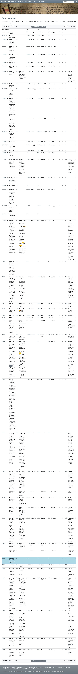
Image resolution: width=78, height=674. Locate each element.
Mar (10, 270)
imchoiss (21, 455)
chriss (12, 456)
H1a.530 (28, 491)
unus (12, 232)
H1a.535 (28, 550)
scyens (12, 197)
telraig (12, 271)
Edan (10, 71)
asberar (21, 478)
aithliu (69, 510)
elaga (32, 98)
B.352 (17, 315)
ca (9, 207)
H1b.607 (38, 320)
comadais (11, 445)
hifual (24, 574)
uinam (10, 306)
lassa (69, 521)
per (12, 298)
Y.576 (3, 276)
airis (69, 582)
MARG (24, 226)
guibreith (70, 361)
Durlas (10, 632)
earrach (43, 131)
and (13, 208)
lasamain (11, 521)
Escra (10, 145)
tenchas (21, 348)
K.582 (49, 220)
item (10, 623)
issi (68, 446)
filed (10, 474)
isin (24, 247)
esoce (13, 185)
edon (10, 196)
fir (71, 291)
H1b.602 (38, 276)
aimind (10, 525)
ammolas (70, 652)
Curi (10, 406)
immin (69, 457)
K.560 (49, 35)
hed (11, 396)
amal (69, 442)
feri (10, 311)
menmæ (11, 157)
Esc (10, 150)
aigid (71, 357)
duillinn (10, 481)
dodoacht (11, 405)
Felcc (69, 320)
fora (20, 367)
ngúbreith (11, 361)
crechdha (11, 439)
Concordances (28, 1)
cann (24, 160)
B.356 (17, 334)
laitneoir (21, 284)
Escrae (10, 177)
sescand (21, 170)
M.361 (66, 550)
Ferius (20, 308)
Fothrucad (11, 578)
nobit (13, 442)
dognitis (13, 447)
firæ (10, 389)
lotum (10, 598)
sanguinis (11, 226)
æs (10, 178)
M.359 (66, 518)
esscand (70, 160)
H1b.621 (38, 564)
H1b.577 (38, 39)
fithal (13, 336)
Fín (20, 303)
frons (13, 71)
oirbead (21, 323)
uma (10, 181)
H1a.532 (28, 507)
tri (22, 351)
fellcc (72, 327)
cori (23, 632)
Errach (10, 131)
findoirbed (21, 327)
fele (12, 641)
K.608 (49, 649)
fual (13, 574)
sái (23, 654)
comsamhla (70, 282)
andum (13, 200)
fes (10, 619)
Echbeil (13, 415)
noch (10, 535)
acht (13, 119)
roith (69, 625)
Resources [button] (34, 1)
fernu (69, 463)
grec (20, 250)
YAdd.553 (4, 39)
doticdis (11, 412)
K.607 (49, 638)
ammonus (23, 250)
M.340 (66, 71)
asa (11, 574)
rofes (12, 371)
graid (14, 473)
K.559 (49, 31)
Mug (13, 623)
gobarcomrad (12, 114)
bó (9, 339)
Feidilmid (33, 543)
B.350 (17, 303)
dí (23, 478)
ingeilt (12, 416)
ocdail (71, 168)
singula (10, 299)
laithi (10, 394)
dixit (12, 613)
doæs (69, 585)
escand (10, 163)
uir (11, 292)
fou (14, 608)
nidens (10, 203)
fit (12, 294)
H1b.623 (38, 578)
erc (10, 391)
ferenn (72, 450)
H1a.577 (28, 317)
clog (11, 217)
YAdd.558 (4, 71)
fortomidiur (12, 384)
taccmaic (70, 460)
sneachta (70, 462)
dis (10, 237)
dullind (20, 480)
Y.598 (3, 610)
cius (70, 436)
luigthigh (70, 617)
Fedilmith (43, 543)
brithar (72, 370)
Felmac (11, 638)
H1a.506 (28, 117)
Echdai (13, 418)
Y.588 (3, 491)
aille (22, 239)
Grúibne (23, 613)
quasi (10, 55)
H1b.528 (38, 220)
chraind (11, 313)
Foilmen (11, 507)
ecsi (10, 647)
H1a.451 (28, 220)
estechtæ (11, 218)
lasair (14, 535)
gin (13, 32)
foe (21, 606)
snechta (11, 462)
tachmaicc (21, 462)
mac (10, 382)
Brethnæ (11, 165)
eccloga (11, 100)
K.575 (49, 152)
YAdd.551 (4, 31)
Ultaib (10, 408)
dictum (10, 538)
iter (13, 392)
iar (14, 358)
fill (11, 328)
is (13, 111)
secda (23, 546)
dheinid (69, 524)
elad (32, 66)
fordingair (21, 343)
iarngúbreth (22, 361)
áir (10, 360)
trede (69, 343)
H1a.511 (28, 159)
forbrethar (11, 364)
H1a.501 (28, 62)
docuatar (70, 573)
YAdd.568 (4, 159)
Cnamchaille (12, 622)
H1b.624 (38, 610)
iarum (72, 225)
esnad (32, 118)
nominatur (11, 168)
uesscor (11, 562)
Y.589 (3, 497)
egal (42, 32)
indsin (20, 595)
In (24, 617)
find (73, 326)
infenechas (21, 374)
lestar (10, 160)
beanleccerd (71, 75)
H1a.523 (28, 308)
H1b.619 (38, 550)
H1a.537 (28, 564)
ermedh (53, 39)
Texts (23, 1)
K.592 (49, 341)
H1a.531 (28, 497)
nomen (70, 163)
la (23, 170)
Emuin (20, 220)
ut (9, 193)
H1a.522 (28, 303)
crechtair (21, 437)
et (24, 172)
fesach (12, 620)
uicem (10, 436)
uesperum (70, 554)
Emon (10, 220)
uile (12, 608)
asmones (70, 252)
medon (69, 172)
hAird (10, 418)
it (72, 227)
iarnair (20, 360)
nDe (10, 377)
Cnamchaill (11, 612)
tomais (13, 41)
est (13, 267)
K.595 (49, 471)
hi (70, 250)
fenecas (72, 373)
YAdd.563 (4, 131)
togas (10, 63)
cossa (71, 595)
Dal (10, 422)
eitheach (33, 54)
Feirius (10, 308)
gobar (10, 101)
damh (10, 486)
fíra (20, 351)
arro (69, 242)
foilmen (32, 507)
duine (11, 357)
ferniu (12, 449)
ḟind (23, 513)
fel (14, 640)
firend (32, 432)
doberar (21, 522)
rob (20, 239)
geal (23, 363)
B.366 (17, 543)
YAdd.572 (4, 205)
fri (14, 476)
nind (73, 599)
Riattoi (12, 422)
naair (69, 360)
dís (10, 484)
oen (71, 226)
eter (10, 47)
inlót (11, 596)
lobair (13, 585)
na (13, 125)
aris (71, 279)
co (11, 210)
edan (32, 71)
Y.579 (3, 315)
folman (21, 508)
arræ (13, 386)
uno (13, 222)
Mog (23, 625)
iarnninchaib (12, 367)
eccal (32, 32)
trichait (10, 211)
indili (10, 443)
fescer (42, 550)
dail (14, 146)
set (71, 259)
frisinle (71, 285)
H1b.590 (38, 150)
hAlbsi (10, 421)
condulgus (71, 374)
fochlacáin (11, 487)
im (11, 433)
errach (32, 131)
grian (10, 539)
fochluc (69, 486)
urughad (11, 133)
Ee (9, 185)
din (20, 162)
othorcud (70, 581)
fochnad (32, 518)
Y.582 (3, 331)
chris (69, 456)
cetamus (11, 347)
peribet (13, 625)
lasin (14, 284)
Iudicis (20, 337)
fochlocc (33, 471)
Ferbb (69, 341)
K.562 (49, 46)
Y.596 (3, 568)
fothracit (70, 589)
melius (10, 588)
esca (32, 206)
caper (13, 104)
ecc (12, 214)
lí (20, 651)
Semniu (11, 425)
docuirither (21, 357)
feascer (53, 550)
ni (13, 247)
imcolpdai (70, 435)
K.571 (49, 131)
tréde (24, 341)
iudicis (10, 336)
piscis (11, 187)
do (12, 155)
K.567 (49, 83)
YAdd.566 (4, 150)
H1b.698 (38, 315)
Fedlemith (53, 543)
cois (10, 453)
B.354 (17, 320)
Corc (12, 616)
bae (14, 408)
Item (20, 625)
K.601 (49, 550)
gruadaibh (11, 358)
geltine (10, 526)
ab (14, 177)
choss (20, 166)
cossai (69, 574)
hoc (14, 297)
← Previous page (35, 26)
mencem (11, 586)
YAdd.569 (4, 177)
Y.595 (3, 564)
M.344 (66, 276)
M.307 (66, 220)
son (10, 536)
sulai (10, 395)
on (13, 276)
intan (10, 591)
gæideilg (21, 287)
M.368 (66, 649)
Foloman (21, 507)
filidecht (11, 645)
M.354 (66, 432)
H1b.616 (38, 507)
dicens (10, 630)
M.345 (66, 303)
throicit (12, 604)
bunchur (70, 321)
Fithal (10, 335)
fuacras (11, 655)
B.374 (17, 649)
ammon (20, 247)
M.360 (66, 543)
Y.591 (3, 518)
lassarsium (21, 535)
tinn (11, 74)
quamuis (11, 297)
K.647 (49, 379)
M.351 (66, 334)
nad (14, 363)
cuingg (10, 239)
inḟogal (20, 505)
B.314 (17, 220)
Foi (10, 610)
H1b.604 (38, 308)
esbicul (52, 141)
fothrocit (23, 602)
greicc (69, 253)
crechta (22, 439)
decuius (70, 77)
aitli (24, 510)
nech (10, 60)
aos (13, 206)
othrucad (11, 581)
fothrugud (21, 601)
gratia (20, 450)
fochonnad (21, 532)
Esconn (69, 159)
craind (69, 313)
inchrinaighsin (71, 528)
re (12, 492)
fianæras (70, 651)
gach (10, 492)
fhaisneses (21, 495)
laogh (13, 337)
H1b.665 (38, 379)
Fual (10, 568)
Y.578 (3, 308)
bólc (20, 355)
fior (31, 379)
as (11, 142)
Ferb (10, 341)
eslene (13, 215)
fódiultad (21, 222)
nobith (72, 442)
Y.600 (3, 649)
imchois (71, 452)
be (69, 620)
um (13, 126)
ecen (69, 246)
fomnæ (11, 154)
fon (12, 389)
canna (20, 173)
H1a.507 (28, 131)
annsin (10, 494)
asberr (10, 480)
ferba (12, 363)
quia (12, 35)
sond (10, 49)
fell (42, 317)
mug (72, 623)
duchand (11, 121)
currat (10, 301)
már (24, 348)
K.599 (49, 518)
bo (71, 345)
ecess (10, 643)
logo (13, 105)
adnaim (13, 591)
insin (20, 604)
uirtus (10, 295)
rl (10, 429)
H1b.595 (38, 189)
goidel (71, 287)
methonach (11, 50)
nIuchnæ (13, 399)
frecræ (43, 491)
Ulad (14, 425)
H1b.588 (38, 141)
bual (10, 570)
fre (73, 491)
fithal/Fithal (33, 335)
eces (69, 643)
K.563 (49, 54)
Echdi (10, 401)
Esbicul (10, 141)
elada (42, 98)
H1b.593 (38, 145)
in (72, 226)
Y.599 (3, 638)
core (14, 145)
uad (12, 640)
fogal (42, 497)
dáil (20, 165)
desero (10, 67)
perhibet (70, 626)
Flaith (10, 261)
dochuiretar (70, 355)
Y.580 (3, 317)
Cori (10, 428)
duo (20, 255)
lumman (11, 513)
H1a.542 (28, 649)
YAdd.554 (4, 46)
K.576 (49, 159)
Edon (10, 189)
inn (73, 163)
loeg (71, 337)
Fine (10, 276)
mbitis (10, 424)
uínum (20, 306)
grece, (10, 104)
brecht (10, 654)
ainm (10, 123)
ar (12, 108)
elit (31, 62)
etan (23, 77)
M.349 (66, 320)
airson (69, 536)
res (10, 44)
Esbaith (11, 89)
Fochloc (11, 471)
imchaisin (11, 195)
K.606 (49, 610)
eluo (13, 66)
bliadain (70, 483)
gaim (14, 539)
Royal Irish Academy (37, 671)
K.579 (49, 189)
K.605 (49, 578)
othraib (69, 584)
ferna (10, 463)
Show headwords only (6, 22)
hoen (20, 225)
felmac (32, 638)
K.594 (49, 432)
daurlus (70, 632)
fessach (22, 620)
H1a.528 (28, 432)
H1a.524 (28, 320)
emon (10, 223)
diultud (69, 223)
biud (12, 559)
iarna (72, 360)
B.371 (17, 610)
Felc (10, 320)
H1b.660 (38, 317)
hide (20, 529)
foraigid (21, 358)
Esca (10, 206)
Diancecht (21, 72)
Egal (10, 32)
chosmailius (21, 476)
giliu (13, 532)
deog (13, 315)
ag (12, 146)
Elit (10, 62)
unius (10, 225)
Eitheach (11, 54)
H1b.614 (38, 491)
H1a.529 (28, 471)
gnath (10, 282)
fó (21, 619)
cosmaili (11, 242)
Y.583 (3, 334)
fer (14, 292)
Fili (10, 649)
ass (10, 267)
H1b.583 (38, 83)
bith (13, 264)
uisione (13, 565)
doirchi (10, 110)
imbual (70, 575)
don (22, 510)
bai (11, 414)
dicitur (20, 77)
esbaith (43, 89)
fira (69, 353)
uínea (20, 279)
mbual (11, 575)
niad (10, 435)
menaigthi (70, 240)
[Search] (68, 2)
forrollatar (11, 326)
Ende (10, 152)
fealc (52, 320)
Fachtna (12, 381)
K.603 (49, 564)
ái (10, 641)
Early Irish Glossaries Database (8, 1)
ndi (14, 242)
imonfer (22, 459)
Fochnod (11, 518)
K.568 (49, 88)
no (9, 72)
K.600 (49, 543)
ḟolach (20, 500)
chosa (14, 592)
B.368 (17, 564)
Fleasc (10, 331)
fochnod (43, 518)
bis (12, 160)
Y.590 (3, 507)
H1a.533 (28, 518)
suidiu (69, 481)
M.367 (66, 638)
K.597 (49, 497)
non (10, 197)
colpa (13, 433)
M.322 (66, 159)
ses (12, 310)
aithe (10, 58)
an (14, 126)
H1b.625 (38, 638)
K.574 (49, 150)
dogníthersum (22, 503)
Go (76, 1)
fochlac (43, 471)
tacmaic (11, 460)
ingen (23, 71)
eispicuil (32, 141)
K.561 (49, 39)
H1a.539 (28, 578)
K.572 (49, 141)
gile (23, 531)
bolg (11, 354)
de (24, 74)
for (12, 58)
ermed (32, 39)
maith (13, 545)
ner (10, 134)
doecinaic (22, 466)
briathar (11, 370)
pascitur (13, 37)
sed (23, 253)
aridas (12, 42)
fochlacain (11, 478)
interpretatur (12, 230)
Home (19, 1)
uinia (10, 281)
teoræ (10, 388)
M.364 (66, 568)
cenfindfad (21, 514)
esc (31, 150)
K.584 (49, 276)
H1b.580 (38, 62)
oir (12, 452)
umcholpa (23, 433)
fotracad (33, 578)
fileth (69, 474)
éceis (20, 640)
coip (10, 606)
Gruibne (11, 614)
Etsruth (11, 46)
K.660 (49, 315)
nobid (23, 442)
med (10, 41)
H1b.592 (38, 159)
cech (69, 492)
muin (20, 235)
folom (20, 513)
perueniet (11, 629)
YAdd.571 (4, 189)
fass (10, 373)
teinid (10, 524)
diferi (20, 311)
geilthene (70, 526)
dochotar (21, 573)
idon (10, 190)
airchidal (11, 240)
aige (12, 33)
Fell (10, 317)
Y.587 (3, 471)
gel (14, 361)
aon (10, 210)
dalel (69, 229)
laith (10, 263)
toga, (10, 85)
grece (13, 227)
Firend (10, 432)
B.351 (17, 308)
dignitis (11, 125)
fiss (23, 289)
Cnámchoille (22, 623)
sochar (13, 395)
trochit (23, 604)
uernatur (11, 137)
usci (10, 148)
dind (69, 250)
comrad (11, 102)
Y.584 (3, 341)
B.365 (17, 518)
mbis (10, 146)
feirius (32, 308)
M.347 (66, 315)
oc (24, 163)
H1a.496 (28, 31)
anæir (24, 649)
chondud (13, 519)
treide (10, 343)
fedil (10, 545)
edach (52, 83)
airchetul (21, 78)
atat (13, 207)
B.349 (17, 276)
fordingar (70, 344)
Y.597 (3, 578)
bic (10, 142)
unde (10, 166)
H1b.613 (38, 471)
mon (24, 246)
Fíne (20, 276)
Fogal (10, 497)
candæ (13, 166)
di (12, 63)
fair (13, 481)
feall (32, 317)
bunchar (21, 321)
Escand (11, 159)
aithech (13, 55)
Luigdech (11, 617)
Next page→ (43, 26)
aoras (10, 651)
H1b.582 (38, 71)
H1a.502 (28, 66)
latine (10, 105)
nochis (69, 534)
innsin (13, 595)
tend (13, 72)
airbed (10, 323)
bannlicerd (21, 74)
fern (10, 287)
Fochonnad (21, 518)
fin (31, 303)
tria (23, 166)
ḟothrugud (21, 581)
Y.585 (3, 379)
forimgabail (21, 236)
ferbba (13, 351)
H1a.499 (28, 46)
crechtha (70, 439)
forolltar (21, 326)
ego (14, 102)
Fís (10, 565)
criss (24, 457)
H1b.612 (38, 432)
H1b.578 (38, 46)
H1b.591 (38, 152)
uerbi (10, 450)
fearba (72, 351)
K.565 (49, 66)
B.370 (17, 578)
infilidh (72, 235)
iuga (13, 235)
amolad (22, 651)
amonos (70, 255)
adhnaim (70, 592)
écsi (23, 638)
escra (32, 145)
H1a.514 (28, 189)
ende (42, 152)
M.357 (66, 497)
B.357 (17, 341)
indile (71, 443)
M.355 (66, 471)
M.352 (66, 341)
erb (31, 35)
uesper (10, 551)
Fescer (10, 550)
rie (9, 115)
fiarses (69, 310)
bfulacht (11, 128)
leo (23, 239)
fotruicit (11, 589)
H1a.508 (28, 141)
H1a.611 (28, 315)
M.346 (66, 308)
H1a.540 (28, 610)
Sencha (13, 382)
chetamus (70, 347)
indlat (10, 595)
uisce (21, 160)
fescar (32, 550)
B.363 (17, 497)
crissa (24, 468)
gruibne (70, 614)
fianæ (10, 126)
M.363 (66, 564)
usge (12, 162)
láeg (23, 339)
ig (23, 437)
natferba (21, 364)
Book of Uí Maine (19, 671)
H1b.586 (38, 117)
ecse (69, 647)
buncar (10, 321)
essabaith (11, 94)
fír (41, 379)
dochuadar (11, 573)
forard (20, 502)
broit (72, 510)
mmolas (11, 652)
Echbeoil (11, 402)
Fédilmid (21, 543)
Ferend (21, 432)
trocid (72, 605)
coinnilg (11, 375)
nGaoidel (11, 291)
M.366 (66, 610)
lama (12, 594)
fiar (10, 310)
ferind (10, 452)
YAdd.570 (4, 185)
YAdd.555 (4, 54)
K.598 (49, 507)
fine (31, 276)
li (73, 651)
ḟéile (20, 655)
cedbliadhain (12, 483)
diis (72, 483)
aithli (10, 510)
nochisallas (70, 535)
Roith (10, 625)
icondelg (21, 375)
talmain (12, 274)
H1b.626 (38, 649)
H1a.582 (28, 379)
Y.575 (3, 261)
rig (11, 453)
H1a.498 (28, 39)
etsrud (42, 46)
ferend (10, 455)
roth (72, 627)
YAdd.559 (4, 83)
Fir (10, 379)
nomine (23, 75)
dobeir (10, 522)
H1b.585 (38, 98)
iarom (20, 368)
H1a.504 (28, 88)
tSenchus (11, 350)
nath (10, 119)
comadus (21, 445)
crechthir (70, 437)
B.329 (17, 159)
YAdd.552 (4, 35)
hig (24, 432)
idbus (69, 433)
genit (20, 230)
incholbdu (70, 440)
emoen (20, 240)
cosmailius (11, 476)
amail (10, 442)
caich (10, 446)
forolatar (70, 326)
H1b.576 (38, 35)
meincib (70, 586)
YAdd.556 (4, 62)
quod (12, 279)
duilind (69, 480)
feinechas (11, 374)
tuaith (12, 488)
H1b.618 (38, 543)
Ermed (10, 39)
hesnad (12, 122)
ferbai (71, 364)
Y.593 (3, 550)
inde (14, 323)
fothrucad (11, 602)
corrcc (70, 616)
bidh (10, 155)
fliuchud (11, 332)
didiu (14, 159)
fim (31, 315)
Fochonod (70, 518)
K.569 (49, 98)
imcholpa (21, 440)
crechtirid (11, 437)
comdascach (71, 445)
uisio (20, 289)
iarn (70, 367)
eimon (72, 247)
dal (10, 162)
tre (71, 170)
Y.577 (3, 303)
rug (69, 453)
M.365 (66, 578)
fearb (10, 368)
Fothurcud (70, 578)
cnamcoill (70, 612)
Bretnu (20, 172)
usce (13, 150)
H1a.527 (28, 334)
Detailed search (41, 1)
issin (71, 348)
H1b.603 (38, 303)
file (72, 614)
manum (11, 236)
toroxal (11, 427)
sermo (13, 107)
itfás (20, 373)
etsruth (53, 46)
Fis (68, 565)
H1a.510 (28, 150)
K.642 (49, 317)
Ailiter (72, 246)
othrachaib (23, 582)
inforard (70, 499)
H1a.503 (28, 83)
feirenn (69, 449)
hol (14, 497)
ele (14, 62)
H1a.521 (28, 276)
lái (11, 52)
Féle (20, 638)
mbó (13, 273)
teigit (10, 86)
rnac (14, 616)
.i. (12, 83)
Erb (10, 35)
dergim (10, 69)
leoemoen (70, 243)
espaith (32, 89)
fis (73, 289)
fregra (52, 491)
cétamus (21, 345)
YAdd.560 (4, 88)
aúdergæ (11, 411)
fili (13, 614)
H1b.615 (38, 497)
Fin (10, 303)
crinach (10, 528)
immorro (70, 602)
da (13, 480)
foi (68, 608)
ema (10, 222)
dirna (12, 385)
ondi (14, 133)
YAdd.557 (4, 66)
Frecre (20, 491)
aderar (12, 112)
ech (13, 317)
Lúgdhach (21, 617)
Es (9, 214)
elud (42, 66)
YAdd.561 (4, 98)
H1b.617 (38, 518)
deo (72, 536)
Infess (69, 619)
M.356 (66, 491)
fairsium (21, 481)
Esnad (10, 118)
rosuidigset (70, 233)
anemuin (11, 246)
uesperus (11, 553)
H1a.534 (28, 543)
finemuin (11, 278)
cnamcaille (70, 622)
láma (20, 594)
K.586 (49, 308)
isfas (69, 373)
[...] (34, 32)
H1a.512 (28, 145)
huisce (70, 162)
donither (12, 57)
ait (12, 62)
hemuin (11, 249)
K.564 (49, 62)
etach (32, 83)
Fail (10, 627)
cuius (20, 75)
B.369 (17, 568)
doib (12, 237)
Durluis (20, 633)
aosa (10, 208)
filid (24, 233)
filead (20, 474)
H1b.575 (38, 31)
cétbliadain (21, 483)
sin (68, 284)
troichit (11, 605)
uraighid (11, 139)
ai (69, 641)
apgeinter (70, 230)
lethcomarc (11, 243)
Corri (72, 630)
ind (10, 52)
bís (23, 163)
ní (13, 118)
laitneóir (11, 285)
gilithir (10, 531)
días (20, 484)
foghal (32, 497)
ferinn (20, 449)
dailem (13, 181)
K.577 (49, 145)
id (13, 432)
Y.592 (3, 543)
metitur (12, 44)
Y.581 (3, 320)
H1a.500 (28, 54)
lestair (20, 163)
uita (10, 294)
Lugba (13, 394)
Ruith (20, 626)
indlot (23, 594)
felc (10, 328)
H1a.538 (28, 568)
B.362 (17, 491)
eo (9, 279)
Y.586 (3, 432)
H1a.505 (28, 98)
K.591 (49, 334)
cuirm (10, 264)
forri (20, 516)
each (20, 492)
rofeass (24, 371)
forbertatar (22, 365)
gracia (13, 450)
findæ (10, 409)
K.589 (49, 320)
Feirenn (70, 432)
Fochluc (70, 471)
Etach (10, 83)
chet (73, 481)
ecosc (10, 398)
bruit (13, 510)
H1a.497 (28, 35)
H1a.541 (28, 638)
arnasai (20, 574)
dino (69, 337)
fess (20, 619)
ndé (20, 377)
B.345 (17, 71)
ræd (22, 494)
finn (14, 270)
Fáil (22, 629)
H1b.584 (38, 88)
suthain (11, 546)
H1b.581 (38, 66)
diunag (70, 599)
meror (10, 96)
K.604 (49, 568)
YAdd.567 (4, 152)
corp (10, 608)
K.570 (49, 117)
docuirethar (12, 355)
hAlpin (10, 404)
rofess (72, 371)
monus (21, 249)
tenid (22, 524)
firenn (52, 432)
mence (21, 585)
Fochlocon (21, 471)
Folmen (70, 507)
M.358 (66, 507)
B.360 (17, 471)
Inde (69, 459)
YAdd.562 (4, 117)
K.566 (49, 71)
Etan (20, 71)
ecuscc (10, 392)
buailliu (72, 242)
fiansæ (10, 129)
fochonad (21, 519)
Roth (13, 626)
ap (11, 185)
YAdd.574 (4, 220)
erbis (10, 37)
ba (9, 122)
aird (12, 500)
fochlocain (23, 477)
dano (69, 222)
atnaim (23, 589)
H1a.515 (28, 205)
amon (69, 249)
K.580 (49, 205)
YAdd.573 (4, 213)
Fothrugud (21, 578)
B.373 (17, 638)
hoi (20, 499)
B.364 (17, 507)
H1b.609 (38, 334)
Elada (10, 98)
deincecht (70, 74)
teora (10, 351)
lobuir (72, 585)
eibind (69, 525)
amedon (23, 235)
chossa (20, 592)
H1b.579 (38, 54)
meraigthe (21, 237)
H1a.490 (28, 71)
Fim (10, 315)
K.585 (49, 303)
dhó (23, 229)
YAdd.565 (4, 145)
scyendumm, (12, 192)
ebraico (11, 93)
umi (10, 112)
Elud (10, 66)
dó (22, 484)
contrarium (11, 202)
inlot (69, 598)
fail (69, 629)
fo (71, 222)
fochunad (11, 534)
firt (14, 295)
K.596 (49, 491)
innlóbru (23, 584)
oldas (72, 245)
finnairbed (11, 327)
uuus (22, 253)
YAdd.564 (4, 141)
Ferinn (73, 453)
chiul (14, 123)
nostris (10, 229)
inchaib (23, 367)
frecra (32, 491)
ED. (23, 242)
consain (11, 284)
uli (19, 606)
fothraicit (21, 588)
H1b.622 (38, 568)
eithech (43, 54)
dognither (11, 502)
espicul (43, 141)
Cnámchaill (21, 612)
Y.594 (3, 558)
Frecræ (11, 491)
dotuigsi (11, 111)
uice (72, 436)
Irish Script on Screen (59, 671)
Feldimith (11, 543)
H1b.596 (38, 205)
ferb (10, 345)
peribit (20, 627)
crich (14, 421)
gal (10, 33)
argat (10, 386)
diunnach (20, 598)
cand (73, 162)
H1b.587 (38, 131)
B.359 (17, 432)
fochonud (70, 519)
